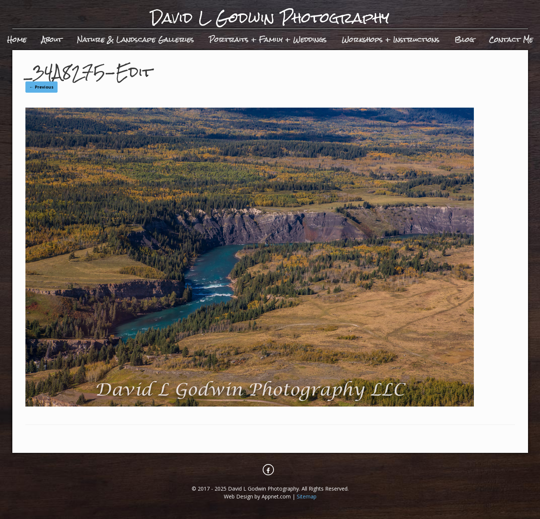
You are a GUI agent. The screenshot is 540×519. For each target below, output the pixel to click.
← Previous (41, 87)
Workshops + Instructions (390, 39)
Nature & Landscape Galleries (135, 39)
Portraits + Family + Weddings (268, 39)
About (51, 39)
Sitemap (307, 496)
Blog (464, 39)
